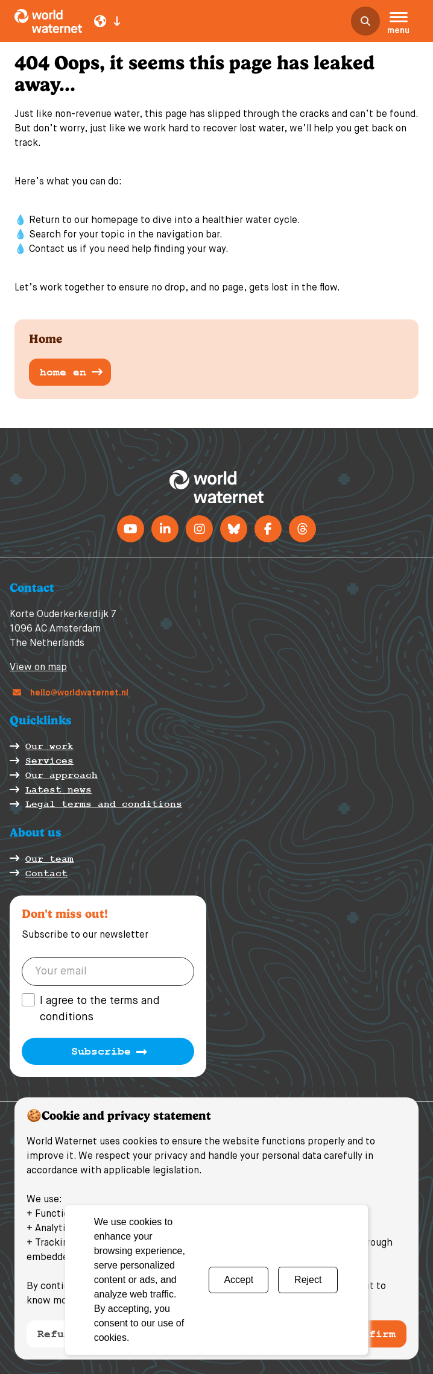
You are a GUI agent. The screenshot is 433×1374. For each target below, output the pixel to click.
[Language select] (107, 21)
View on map (38, 668)
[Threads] (302, 528)
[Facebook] (268, 528)
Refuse (57, 1334)
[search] (365, 21)
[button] (398, 24)
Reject (307, 1280)
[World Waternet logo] (48, 21)
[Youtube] (130, 528)
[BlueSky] (233, 528)
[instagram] (199, 528)
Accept (238, 1280)
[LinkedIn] (165, 528)
